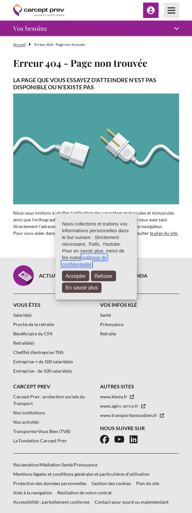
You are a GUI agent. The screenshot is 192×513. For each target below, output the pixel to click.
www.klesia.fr (114, 396)
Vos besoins (30, 28)
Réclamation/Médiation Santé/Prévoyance (55, 464)
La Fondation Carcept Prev (40, 440)
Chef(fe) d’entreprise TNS (38, 352)
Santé (105, 315)
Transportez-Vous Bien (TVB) (41, 431)
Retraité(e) (23, 343)
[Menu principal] (171, 10)
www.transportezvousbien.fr (129, 415)
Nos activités (26, 422)
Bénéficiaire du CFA (33, 333)
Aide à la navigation (32, 492)
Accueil (19, 44)
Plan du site (147, 483)
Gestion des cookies (111, 483)
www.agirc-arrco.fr (120, 406)
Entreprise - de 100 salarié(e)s (42, 371)
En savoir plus (82, 287)
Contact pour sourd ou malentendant (132, 502)
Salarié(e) (22, 315)
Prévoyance (111, 324)
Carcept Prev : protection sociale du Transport (49, 400)
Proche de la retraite (33, 324)
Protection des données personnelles (50, 483)
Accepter (76, 276)
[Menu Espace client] (151, 10)
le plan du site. (164, 233)
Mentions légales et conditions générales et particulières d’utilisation (81, 474)
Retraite (108, 333)
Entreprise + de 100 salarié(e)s (43, 361)
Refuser (104, 276)
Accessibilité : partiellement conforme (51, 502)
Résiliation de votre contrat (84, 492)
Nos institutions (29, 412)
